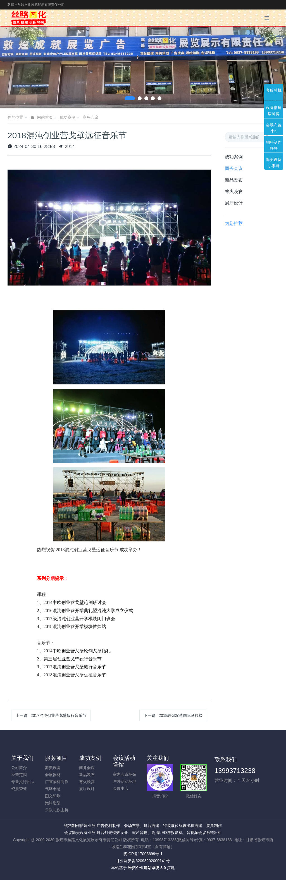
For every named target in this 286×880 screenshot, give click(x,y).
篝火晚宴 (234, 191)
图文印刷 (53, 796)
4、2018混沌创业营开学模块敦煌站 (71, 626)
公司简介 (19, 767)
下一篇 (173, 715)
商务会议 (90, 117)
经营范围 (19, 774)
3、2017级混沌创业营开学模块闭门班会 (76, 618)
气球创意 (53, 788)
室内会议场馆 (124, 774)
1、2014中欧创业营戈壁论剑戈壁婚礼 (74, 650)
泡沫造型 (53, 803)
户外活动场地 (124, 781)
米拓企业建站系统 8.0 (147, 867)
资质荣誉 (19, 788)
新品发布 (234, 180)
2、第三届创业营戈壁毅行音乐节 (69, 659)
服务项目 (56, 758)
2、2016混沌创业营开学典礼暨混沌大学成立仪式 (85, 610)
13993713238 (235, 770)
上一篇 (51, 715)
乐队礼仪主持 (56, 810)
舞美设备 (53, 767)
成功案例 (67, 117)
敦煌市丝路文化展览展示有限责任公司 (36, 5)
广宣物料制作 (56, 781)
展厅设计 (234, 203)
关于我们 (22, 758)
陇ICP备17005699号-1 (143, 854)
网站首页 (45, 117)
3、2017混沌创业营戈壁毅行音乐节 (71, 666)
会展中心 (120, 788)
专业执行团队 (23, 781)
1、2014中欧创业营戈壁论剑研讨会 (71, 602)
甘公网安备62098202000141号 (143, 860)
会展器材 (53, 774)
